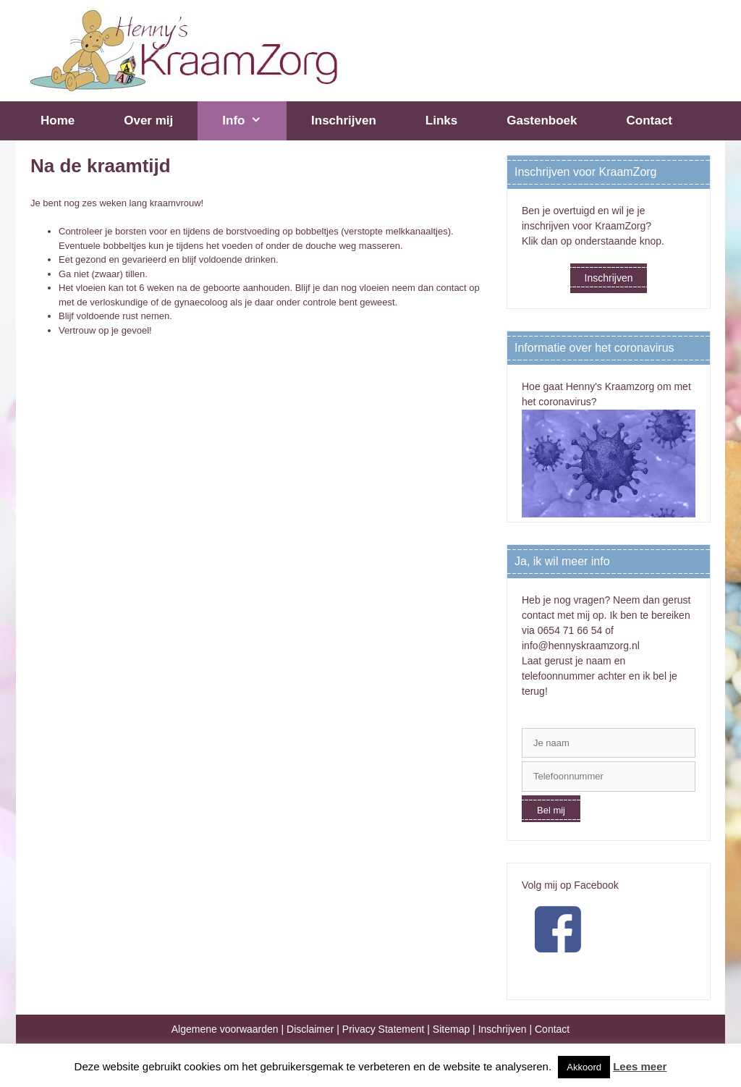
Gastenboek (542, 120)
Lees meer (639, 1066)
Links (441, 120)
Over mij (148, 120)
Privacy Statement (383, 1029)
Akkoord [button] (584, 1067)
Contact (649, 120)
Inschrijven (343, 120)
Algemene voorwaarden (225, 1029)
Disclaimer (310, 1029)
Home (58, 120)
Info (254, 120)
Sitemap (451, 1029)
